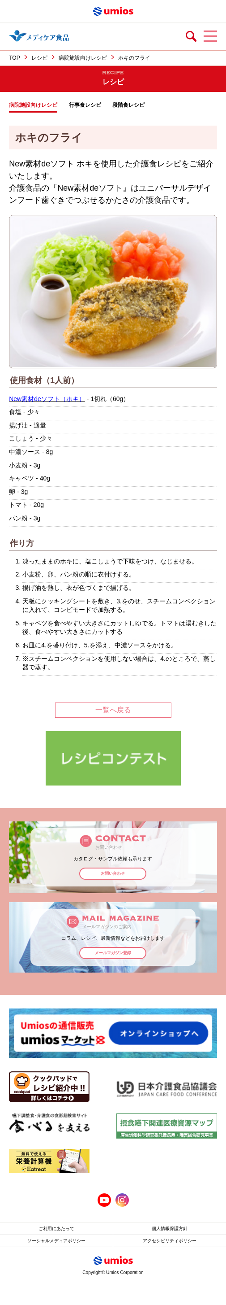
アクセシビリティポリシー (169, 1240)
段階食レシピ (128, 105)
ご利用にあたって (56, 1228)
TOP (14, 58)
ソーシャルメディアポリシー (56, 1240)
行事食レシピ (85, 105)
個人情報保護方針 (170, 1228)
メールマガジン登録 (113, 953)
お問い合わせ (113, 873)
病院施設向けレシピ (83, 58)
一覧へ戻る (113, 710)
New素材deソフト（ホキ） (47, 398)
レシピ (39, 58)
